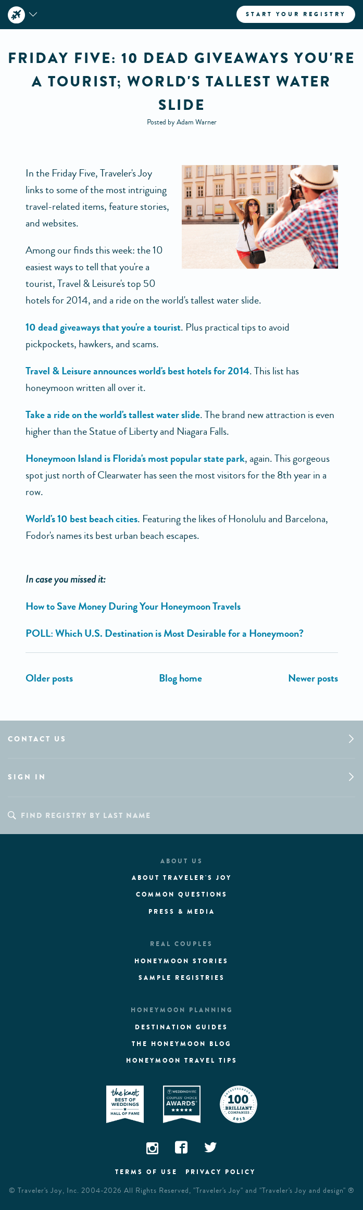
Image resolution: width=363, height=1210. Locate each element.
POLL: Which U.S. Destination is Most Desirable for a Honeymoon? (165, 633)
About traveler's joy (182, 878)
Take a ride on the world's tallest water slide (113, 414)
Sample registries (182, 977)
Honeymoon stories (181, 961)
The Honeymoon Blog (181, 1044)
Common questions (182, 894)
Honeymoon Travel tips (181, 1060)
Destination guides (181, 1027)
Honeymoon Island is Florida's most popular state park (135, 458)
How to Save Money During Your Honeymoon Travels (133, 606)
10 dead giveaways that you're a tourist (103, 327)
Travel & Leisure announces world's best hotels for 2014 (137, 371)
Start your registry (296, 14)
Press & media (181, 911)
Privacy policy (220, 1172)
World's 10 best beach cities (81, 518)
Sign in (27, 777)
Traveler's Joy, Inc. (48, 1191)
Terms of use (146, 1172)
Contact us (37, 739)
